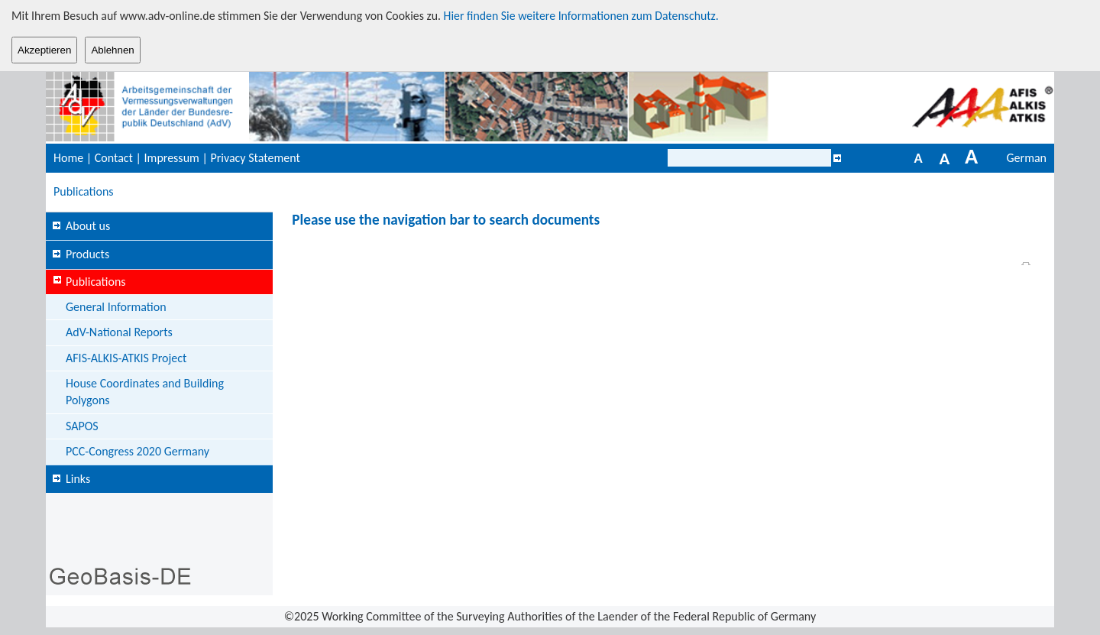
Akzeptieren (44, 50)
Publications (83, 191)
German (1027, 158)
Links (78, 478)
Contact (114, 158)
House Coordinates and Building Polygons (145, 391)
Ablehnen (112, 50)
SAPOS (82, 426)
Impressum (171, 158)
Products (87, 254)
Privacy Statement (254, 158)
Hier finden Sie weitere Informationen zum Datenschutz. (581, 15)
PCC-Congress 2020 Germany (137, 451)
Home (68, 158)
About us (88, 226)
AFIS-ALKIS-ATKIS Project (126, 358)
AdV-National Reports (119, 332)
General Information (116, 307)
